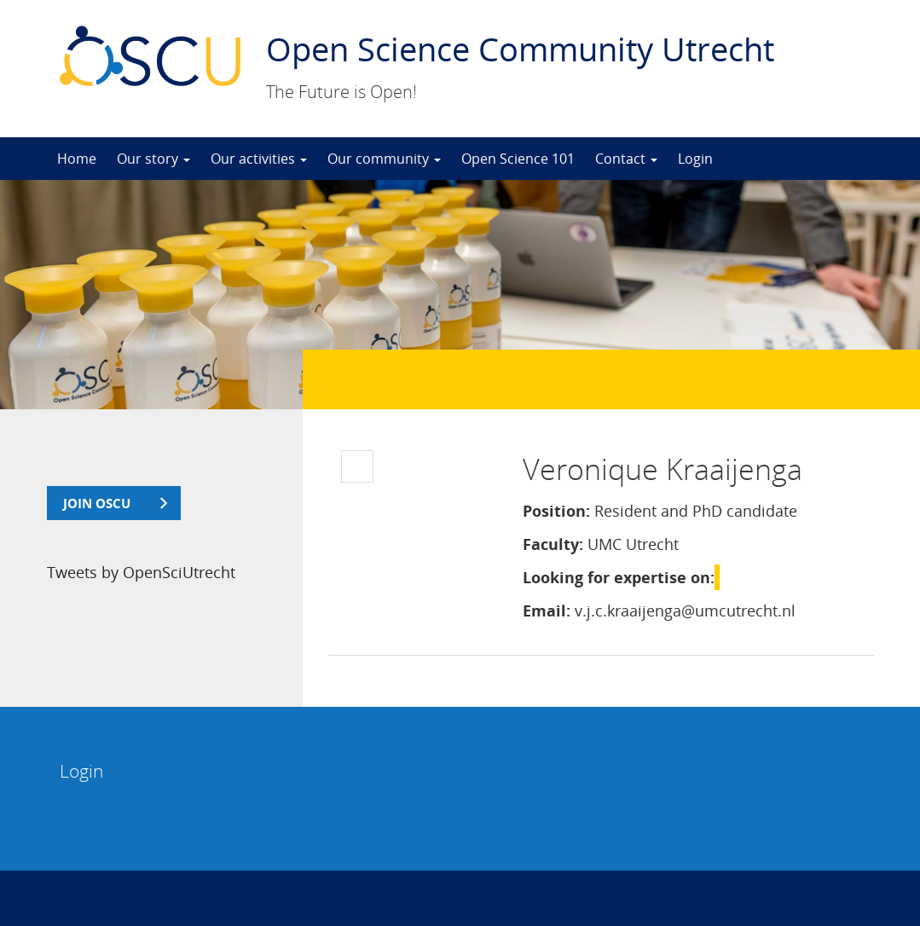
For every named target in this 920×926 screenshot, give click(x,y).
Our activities (259, 158)
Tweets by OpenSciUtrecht (141, 572)
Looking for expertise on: (619, 577)
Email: (546, 610)
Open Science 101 (518, 158)
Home (76, 158)
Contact (626, 158)
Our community (384, 158)
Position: (556, 511)
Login (695, 158)
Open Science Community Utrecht (520, 48)
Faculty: (553, 544)
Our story (153, 158)
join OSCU (96, 503)
